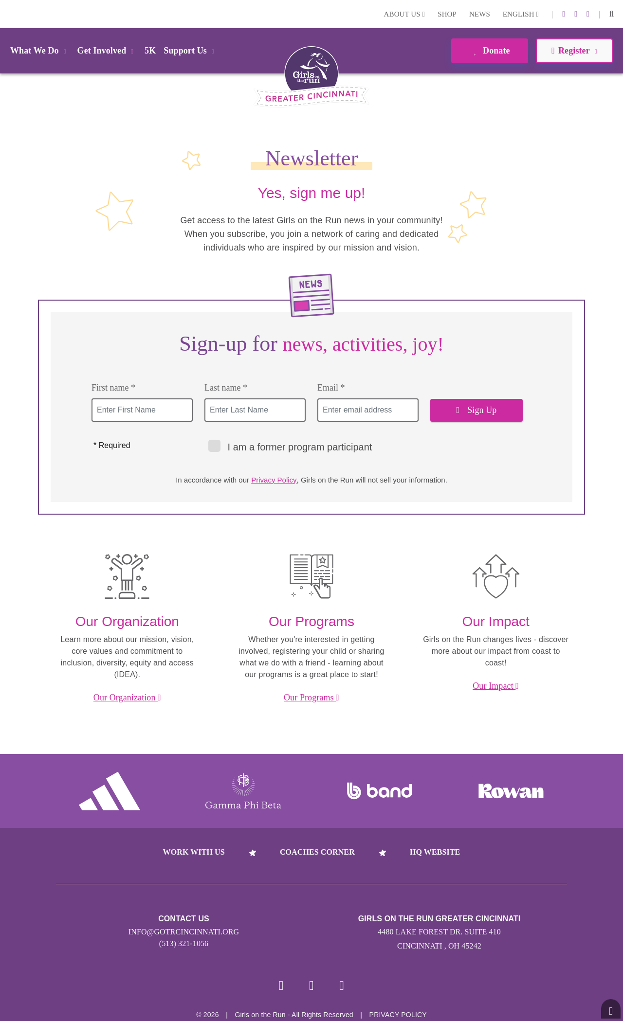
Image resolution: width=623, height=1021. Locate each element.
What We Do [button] (40, 50)
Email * (331, 388)
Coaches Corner (317, 852)
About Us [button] (404, 14)
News (479, 14)
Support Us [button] (190, 50)
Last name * (225, 388)
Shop (447, 14)
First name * (113, 388)
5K (150, 50)
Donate (489, 50)
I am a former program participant (290, 446)
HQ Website (435, 852)
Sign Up (477, 410)
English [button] (521, 14)
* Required (111, 445)
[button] (611, 14)
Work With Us (194, 852)
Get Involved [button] (107, 50)
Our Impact (496, 686)
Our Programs (311, 697)
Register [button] (574, 50)
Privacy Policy (273, 480)
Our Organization (127, 697)
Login (9, 14)
